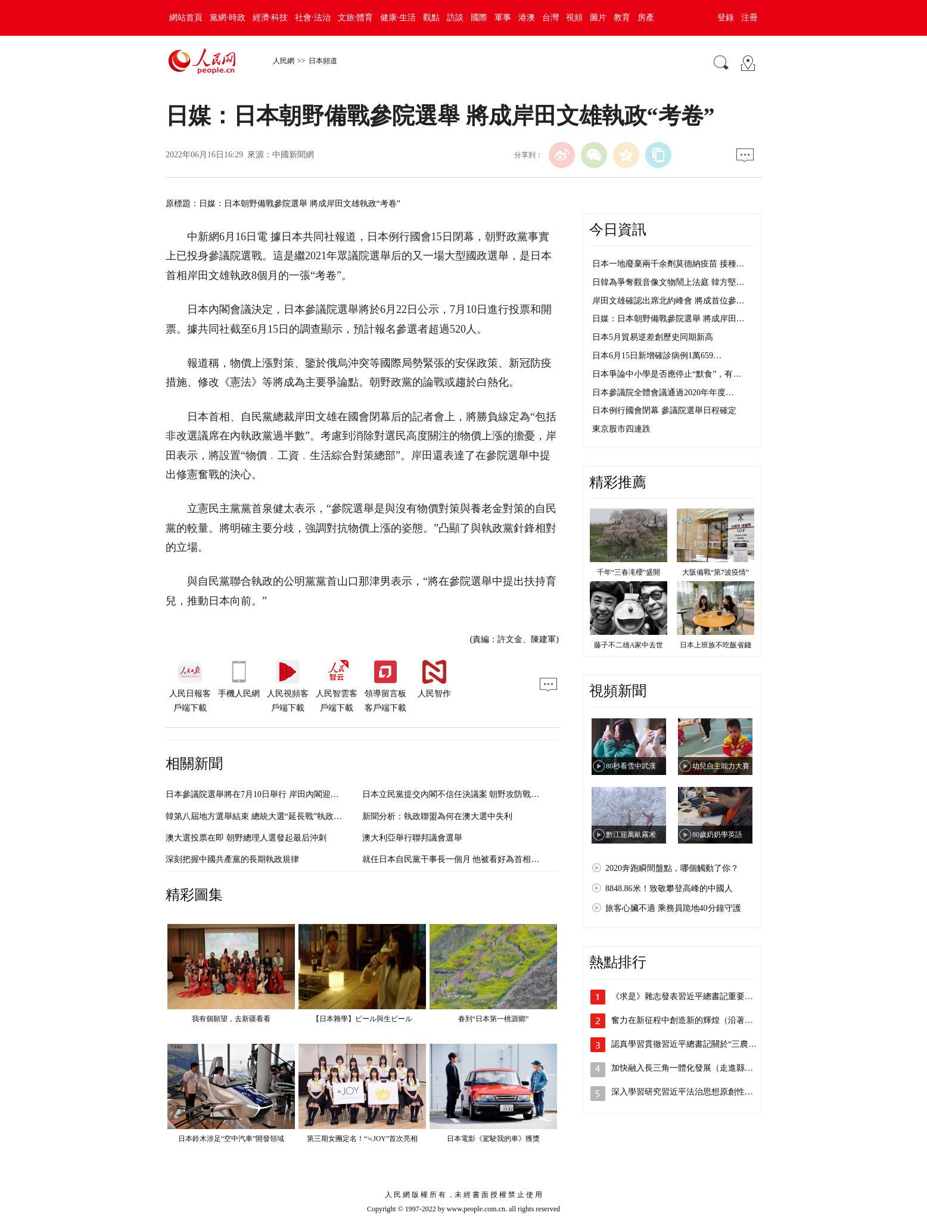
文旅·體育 (356, 17)
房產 (645, 17)
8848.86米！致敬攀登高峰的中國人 (669, 888)
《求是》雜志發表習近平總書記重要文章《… (694, 996)
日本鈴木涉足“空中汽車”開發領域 (231, 1138)
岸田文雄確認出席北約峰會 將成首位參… (668, 300)
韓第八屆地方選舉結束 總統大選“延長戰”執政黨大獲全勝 (270, 816)
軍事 (502, 17)
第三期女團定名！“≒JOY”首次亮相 (362, 1138)
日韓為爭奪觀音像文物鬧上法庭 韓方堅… (668, 282)
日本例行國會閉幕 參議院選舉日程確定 (664, 410)
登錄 (725, 17)
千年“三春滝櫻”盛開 (629, 572)
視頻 (574, 17)
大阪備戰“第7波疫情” (715, 572)
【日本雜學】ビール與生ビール (362, 1019)
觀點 (431, 17)
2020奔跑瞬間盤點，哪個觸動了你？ (672, 868)
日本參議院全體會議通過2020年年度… (663, 392)
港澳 (526, 17)
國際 (479, 17)
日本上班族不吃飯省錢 (715, 645)
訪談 (455, 17)
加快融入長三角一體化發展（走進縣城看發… (694, 1067)
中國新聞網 (293, 154)
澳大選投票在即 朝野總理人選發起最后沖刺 (246, 837)
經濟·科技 (270, 17)
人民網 (283, 61)
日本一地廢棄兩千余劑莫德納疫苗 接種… (668, 263)
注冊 (749, 17)
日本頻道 (323, 61)
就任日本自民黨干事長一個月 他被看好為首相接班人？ (463, 859)
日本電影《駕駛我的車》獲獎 (493, 1138)
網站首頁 (186, 17)
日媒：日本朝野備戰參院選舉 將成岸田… (668, 318)
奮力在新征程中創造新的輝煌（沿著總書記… (694, 1020)
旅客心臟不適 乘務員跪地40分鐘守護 (673, 908)
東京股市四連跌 (621, 428)
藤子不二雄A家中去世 (629, 645)
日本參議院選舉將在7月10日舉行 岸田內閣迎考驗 (256, 794)
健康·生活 (398, 17)
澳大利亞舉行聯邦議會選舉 (412, 837)
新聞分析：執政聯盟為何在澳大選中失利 (437, 816)
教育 (622, 17)
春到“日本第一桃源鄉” (493, 1019)
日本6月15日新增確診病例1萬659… (656, 355)
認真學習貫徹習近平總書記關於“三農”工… (690, 1044)
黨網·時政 (227, 17)
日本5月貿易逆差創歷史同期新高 (652, 337)
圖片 (598, 17)
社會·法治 (313, 17)
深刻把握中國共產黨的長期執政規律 (232, 859)
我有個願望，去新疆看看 (231, 1019)
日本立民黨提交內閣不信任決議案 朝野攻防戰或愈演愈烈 (467, 794)
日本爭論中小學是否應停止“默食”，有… (666, 374)
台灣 (550, 17)
